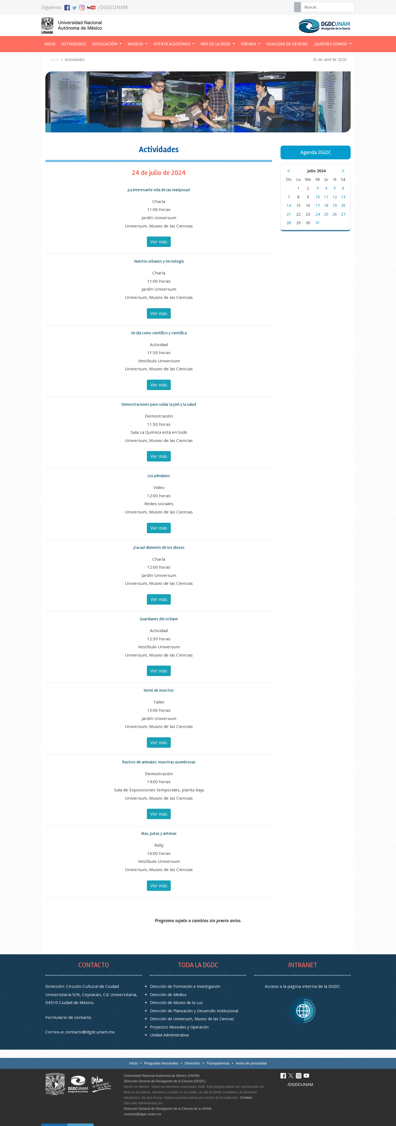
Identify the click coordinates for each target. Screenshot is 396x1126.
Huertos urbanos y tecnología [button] (159, 261)
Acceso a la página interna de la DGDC (302, 986)
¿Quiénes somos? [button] (331, 44)
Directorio (192, 1063)
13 (343, 196)
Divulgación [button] (105, 44)
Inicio (51, 43)
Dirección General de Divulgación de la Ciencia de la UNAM (167, 1109)
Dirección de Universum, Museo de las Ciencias (192, 1018)
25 (326, 214)
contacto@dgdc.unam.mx (90, 1032)
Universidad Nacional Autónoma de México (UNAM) (161, 1076)
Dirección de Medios (168, 994)
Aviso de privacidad (251, 1063)
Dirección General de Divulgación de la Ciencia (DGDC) (164, 1081)
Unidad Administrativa (169, 1035)
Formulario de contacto (68, 1017)
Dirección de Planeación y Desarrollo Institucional (194, 1010)
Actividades (74, 44)
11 (326, 196)
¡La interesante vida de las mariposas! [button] (159, 189)
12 (334, 196)
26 (334, 214)
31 (317, 222)
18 (326, 205)
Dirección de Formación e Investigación (185, 986)
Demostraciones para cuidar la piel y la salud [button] (159, 404)
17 (317, 205)
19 (334, 205)
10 (317, 196)
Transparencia (218, 1063)
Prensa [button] (249, 44)
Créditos (246, 1098)
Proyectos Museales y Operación (179, 1027)
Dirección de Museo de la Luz (176, 1002)
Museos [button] (136, 44)
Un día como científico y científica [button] (159, 332)
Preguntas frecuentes (161, 1063)
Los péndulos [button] (159, 475)
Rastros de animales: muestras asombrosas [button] (159, 762)
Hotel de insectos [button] (159, 690)
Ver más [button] (158, 242)
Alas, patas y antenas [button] (159, 833)
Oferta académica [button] (172, 44)
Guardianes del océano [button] (159, 618)
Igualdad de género (287, 44)
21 (289, 214)
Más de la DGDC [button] (216, 44)
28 (289, 222)
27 (343, 214)
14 (289, 205)
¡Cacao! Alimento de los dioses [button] (159, 547)
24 (317, 214)
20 (343, 205)
